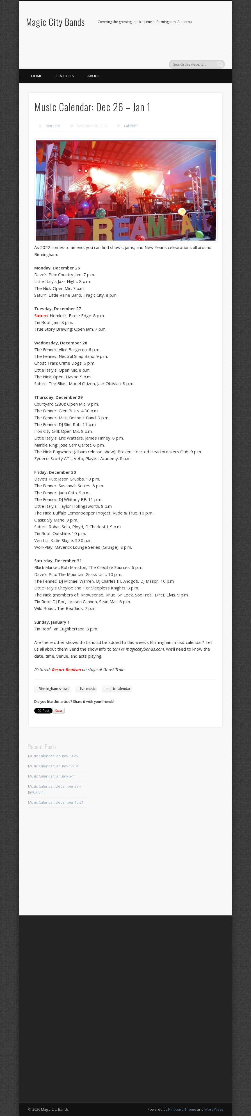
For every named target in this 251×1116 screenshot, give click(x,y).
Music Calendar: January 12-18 (53, 766)
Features (65, 75)
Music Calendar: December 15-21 (55, 802)
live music (87, 688)
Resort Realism (66, 669)
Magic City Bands (55, 21)
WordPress (213, 1109)
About (93, 75)
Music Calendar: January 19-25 (53, 755)
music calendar (118, 688)
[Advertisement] (125, 826)
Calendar (131, 126)
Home (36, 75)
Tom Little (52, 126)
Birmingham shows (54, 688)
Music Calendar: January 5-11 (52, 776)
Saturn (41, 315)
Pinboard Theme (182, 1109)
